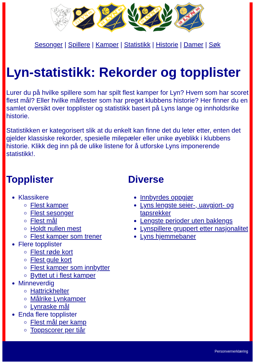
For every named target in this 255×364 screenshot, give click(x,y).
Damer (193, 44)
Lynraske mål (49, 306)
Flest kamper (49, 205)
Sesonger (48, 44)
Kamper (106, 44)
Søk (214, 44)
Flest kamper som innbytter (70, 267)
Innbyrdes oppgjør (166, 197)
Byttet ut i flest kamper (63, 275)
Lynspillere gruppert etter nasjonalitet (194, 228)
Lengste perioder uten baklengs (186, 220)
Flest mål (43, 220)
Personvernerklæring (231, 351)
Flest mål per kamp (58, 322)
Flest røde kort (51, 252)
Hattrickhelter (49, 291)
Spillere (79, 44)
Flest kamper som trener (66, 236)
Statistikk (137, 44)
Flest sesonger (52, 213)
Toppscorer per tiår (57, 330)
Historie (167, 44)
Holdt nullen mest (55, 228)
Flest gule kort (51, 259)
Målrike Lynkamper (58, 298)
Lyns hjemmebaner (168, 236)
